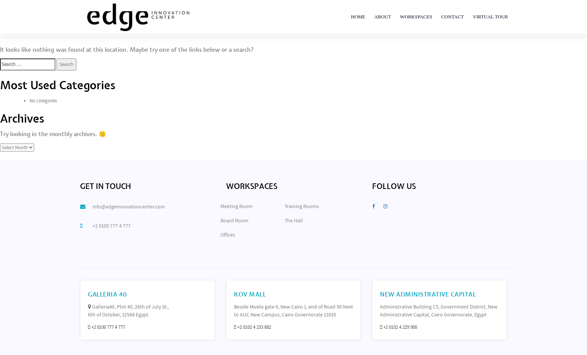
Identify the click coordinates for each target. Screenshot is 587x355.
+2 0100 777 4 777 (111, 225)
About (382, 16)
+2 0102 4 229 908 (400, 327)
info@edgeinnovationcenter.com (128, 206)
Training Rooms (302, 206)
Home (358, 16)
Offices (227, 234)
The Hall (294, 220)
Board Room (234, 220)
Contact (452, 16)
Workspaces (416, 16)
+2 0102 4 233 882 (254, 327)
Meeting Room (236, 206)
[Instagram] (385, 206)
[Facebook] (373, 206)
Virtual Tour (490, 16)
